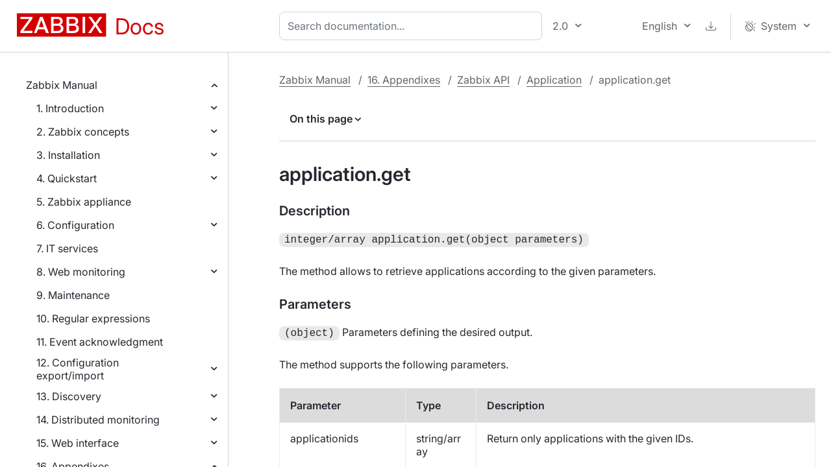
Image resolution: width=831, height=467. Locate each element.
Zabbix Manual (61, 84)
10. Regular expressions (93, 318)
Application (554, 79)
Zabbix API (483, 79)
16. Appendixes (403, 79)
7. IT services (67, 248)
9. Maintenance (73, 295)
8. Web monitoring (80, 271)
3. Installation (68, 155)
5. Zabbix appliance (83, 201)
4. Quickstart (66, 178)
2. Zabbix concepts (82, 131)
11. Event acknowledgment (99, 341)
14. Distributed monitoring (98, 419)
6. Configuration (75, 225)
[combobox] (413, 26)
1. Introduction (70, 108)
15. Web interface (77, 443)
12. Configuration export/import (77, 369)
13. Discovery (68, 396)
